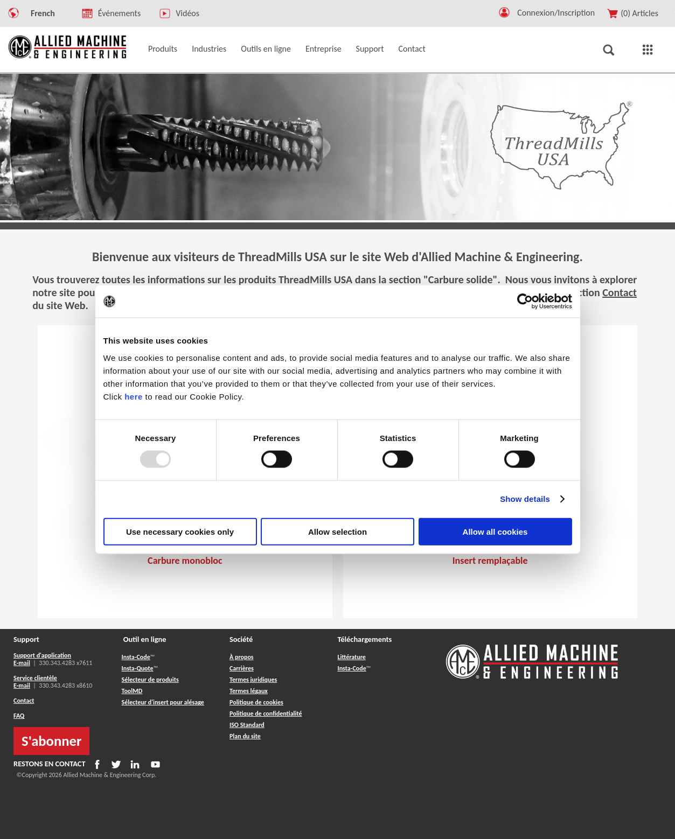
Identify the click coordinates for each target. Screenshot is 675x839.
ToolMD (132, 691)
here (133, 396)
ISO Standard (247, 725)
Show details (525, 499)
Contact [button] (412, 49)
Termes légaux (248, 691)
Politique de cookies (256, 702)
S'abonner (51, 741)
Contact (619, 292)
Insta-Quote (138, 668)
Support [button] (370, 49)
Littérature (351, 657)
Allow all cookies (495, 531)
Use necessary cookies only (180, 531)
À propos (241, 657)
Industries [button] (209, 49)
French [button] (43, 13)
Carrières (241, 668)
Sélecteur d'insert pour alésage (163, 702)
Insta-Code (136, 657)
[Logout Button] (560, 11)
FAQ (18, 715)
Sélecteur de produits (150, 679)
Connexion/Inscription (556, 13)
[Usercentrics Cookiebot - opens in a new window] (525, 301)
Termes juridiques (253, 679)
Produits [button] (162, 49)
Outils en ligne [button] (266, 49)
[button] (504, 15)
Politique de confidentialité (265, 713)
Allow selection (337, 531)
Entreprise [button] (323, 49)
